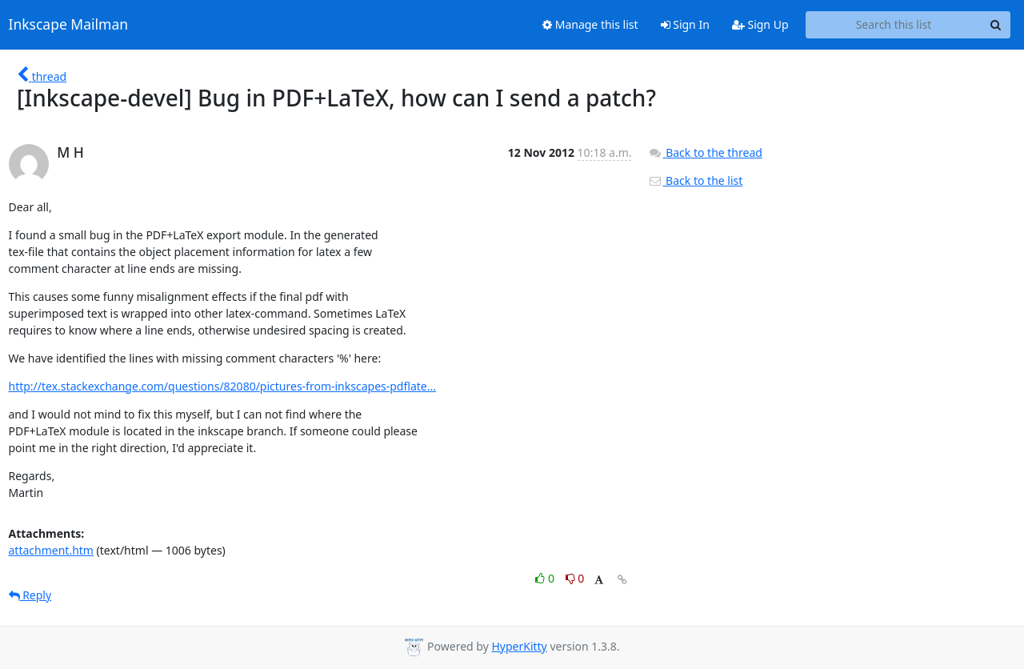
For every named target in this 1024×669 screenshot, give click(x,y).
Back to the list (695, 180)
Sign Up (760, 24)
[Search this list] (894, 24)
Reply (30, 595)
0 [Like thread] (546, 578)
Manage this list (590, 24)
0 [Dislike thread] (575, 578)
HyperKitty (518, 646)
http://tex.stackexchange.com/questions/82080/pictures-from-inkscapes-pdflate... (222, 386)
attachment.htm (51, 550)
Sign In (685, 24)
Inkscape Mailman (69, 24)
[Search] (996, 24)
